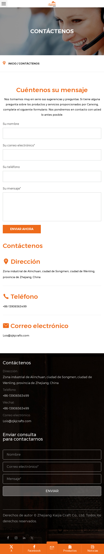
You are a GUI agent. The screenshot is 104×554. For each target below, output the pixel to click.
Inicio (12, 63)
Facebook (34, 548)
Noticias (92, 548)
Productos (70, 548)
